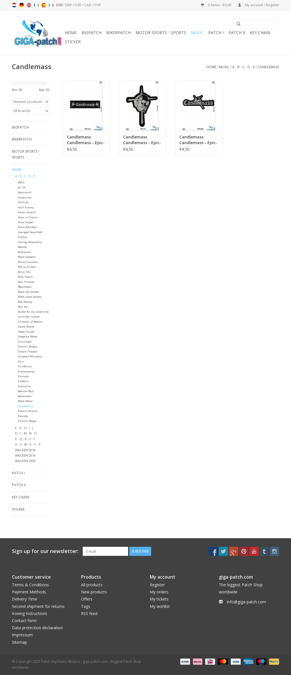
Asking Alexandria (30, 242)
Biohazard (24, 252)
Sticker (73, 41)
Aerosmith (25, 192)
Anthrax (23, 202)
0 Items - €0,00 (216, 5)
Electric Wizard (27, 411)
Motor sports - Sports (161, 32)
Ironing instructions (29, 613)
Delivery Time (24, 599)
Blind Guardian (28, 262)
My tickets (159, 599)
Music (197, 32)
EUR (59, 5)
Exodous (23, 381)
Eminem (23, 376)
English (29, 5)
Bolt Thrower (26, 282)
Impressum (22, 634)
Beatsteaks (25, 287)
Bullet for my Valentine (33, 312)
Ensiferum (25, 366)
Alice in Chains (28, 217)
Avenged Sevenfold (30, 232)
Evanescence (26, 371)
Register (157, 584)
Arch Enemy (26, 207)
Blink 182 (24, 272)
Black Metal (25, 401)
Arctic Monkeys (28, 227)
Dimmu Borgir (27, 421)
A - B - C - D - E (243, 67)
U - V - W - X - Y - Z (27, 444)
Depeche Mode (27, 336)
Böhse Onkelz (27, 267)
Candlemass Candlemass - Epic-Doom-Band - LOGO (142, 140)
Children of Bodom (30, 322)
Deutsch (21, 5)
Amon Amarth (27, 212)
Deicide (23, 416)
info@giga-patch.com (246, 601)
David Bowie (26, 326)
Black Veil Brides (28, 292)
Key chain (260, 32)
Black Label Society (29, 297)
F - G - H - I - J (24, 428)
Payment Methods (29, 592)
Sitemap (19, 642)
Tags (85, 606)
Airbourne (24, 197)
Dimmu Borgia (27, 346)
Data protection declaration (37, 627)
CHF (97, 5)
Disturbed (25, 341)
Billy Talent (25, 277)
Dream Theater (28, 351)
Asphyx (23, 237)
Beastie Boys (26, 391)
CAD (88, 5)
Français (36, 5)
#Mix (21, 182)
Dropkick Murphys (30, 356)
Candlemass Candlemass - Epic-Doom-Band (86, 140)
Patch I (216, 32)
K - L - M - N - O (26, 433)
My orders (159, 592)
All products (92, 584)
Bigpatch (91, 32)
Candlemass (268, 67)
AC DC (22, 187)
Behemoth (25, 396)
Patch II (236, 32)
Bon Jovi (23, 306)
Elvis (21, 361)
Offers (86, 599)
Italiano (51, 5)
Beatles (22, 247)
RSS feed (89, 613)
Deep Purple (26, 332)
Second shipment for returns (38, 606)
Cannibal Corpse (29, 316)
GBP (69, 5)
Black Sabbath (27, 257)
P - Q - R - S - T (25, 439)
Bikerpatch (118, 32)
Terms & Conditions (30, 584)
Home (71, 32)
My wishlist (160, 606)
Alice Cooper (26, 222)
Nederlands (14, 5)
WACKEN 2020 (25, 461)
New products (94, 592)
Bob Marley (25, 302)
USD (78, 5)
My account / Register (258, 5)
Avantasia (24, 386)
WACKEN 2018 (25, 450)
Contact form (24, 620)
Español (43, 5)
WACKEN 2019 (25, 455)
